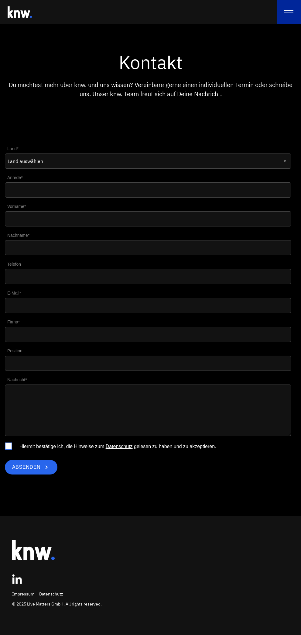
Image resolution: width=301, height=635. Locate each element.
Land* (13, 148)
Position (14, 350)
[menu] (289, 12)
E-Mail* (14, 293)
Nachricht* (17, 379)
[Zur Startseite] (20, 12)
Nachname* (18, 235)
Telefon (14, 264)
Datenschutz (119, 446)
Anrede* (15, 177)
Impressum (23, 594)
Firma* (13, 321)
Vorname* (16, 206)
